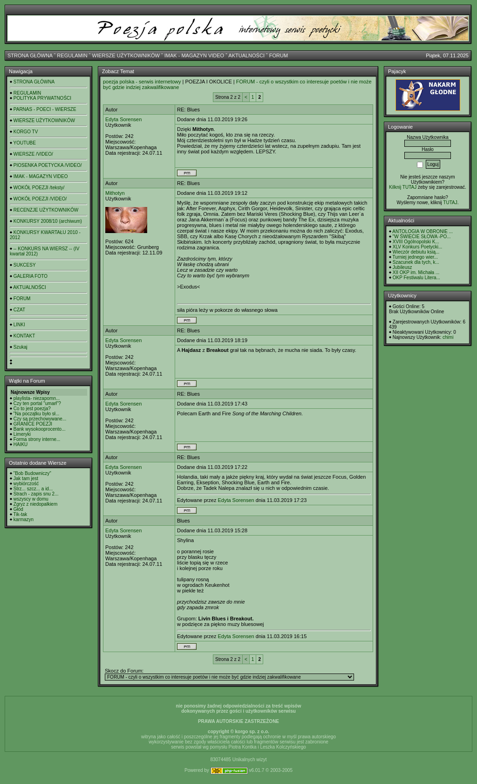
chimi (448, 337)
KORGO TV (26, 131)
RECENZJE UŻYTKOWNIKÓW (46, 210)
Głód (18, 509)
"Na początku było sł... (37, 413)
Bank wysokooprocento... (40, 429)
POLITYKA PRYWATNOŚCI (42, 98)
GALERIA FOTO (31, 276)
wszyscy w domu (31, 499)
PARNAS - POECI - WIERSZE (45, 109)
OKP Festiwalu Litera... (416, 277)
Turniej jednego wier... (415, 257)
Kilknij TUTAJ (402, 187)
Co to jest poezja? (32, 408)
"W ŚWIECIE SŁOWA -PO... (422, 236)
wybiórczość (26, 483)
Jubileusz (402, 267)
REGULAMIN (72, 55)
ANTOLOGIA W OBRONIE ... (422, 231)
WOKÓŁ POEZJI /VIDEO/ (40, 198)
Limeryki (22, 434)
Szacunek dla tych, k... (416, 262)
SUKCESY (25, 265)
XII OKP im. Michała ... (416, 272)
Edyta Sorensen (123, 119)
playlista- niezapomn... (37, 398)
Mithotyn (115, 193)
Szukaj (20, 347)
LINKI (19, 324)
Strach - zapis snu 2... (36, 493)
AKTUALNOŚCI (246, 55)
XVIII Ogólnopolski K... (416, 241)
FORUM (278, 55)
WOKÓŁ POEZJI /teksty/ (39, 187)
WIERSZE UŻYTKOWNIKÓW (126, 55)
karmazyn (24, 519)
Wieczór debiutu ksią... (416, 251)
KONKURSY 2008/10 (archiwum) (48, 221)
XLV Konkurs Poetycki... (418, 246)
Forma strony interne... (37, 439)
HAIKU (21, 444)
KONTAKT (24, 335)
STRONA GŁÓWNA (30, 55)
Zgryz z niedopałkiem (35, 504)
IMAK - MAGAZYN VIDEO (194, 55)
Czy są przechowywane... (40, 418)
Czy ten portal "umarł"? (37, 403)
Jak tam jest (26, 478)
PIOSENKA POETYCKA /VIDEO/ (48, 165)
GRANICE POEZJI (33, 423)
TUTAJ (450, 202)
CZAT (19, 309)
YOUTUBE (25, 142)
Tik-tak (20, 514)
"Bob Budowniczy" (32, 473)
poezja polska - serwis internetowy (142, 81)
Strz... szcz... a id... (33, 488)
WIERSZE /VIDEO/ (33, 154)
